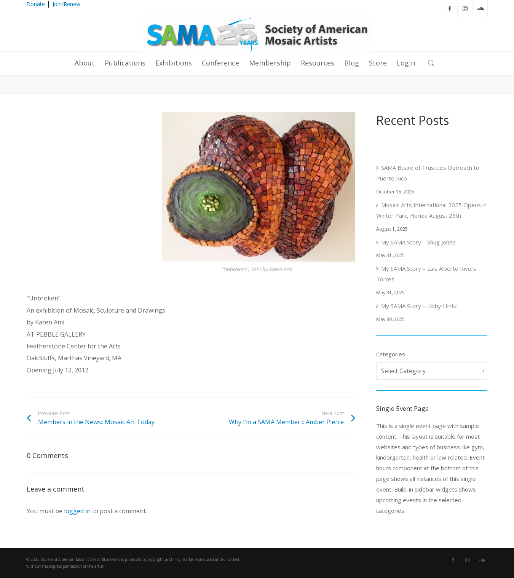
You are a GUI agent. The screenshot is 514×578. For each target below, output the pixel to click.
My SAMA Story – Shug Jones (418, 242)
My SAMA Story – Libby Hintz (419, 306)
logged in (77, 511)
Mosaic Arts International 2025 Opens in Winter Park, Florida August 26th (431, 210)
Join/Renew (66, 4)
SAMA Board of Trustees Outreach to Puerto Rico (427, 173)
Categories (390, 354)
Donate (35, 4)
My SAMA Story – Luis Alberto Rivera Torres (426, 274)
